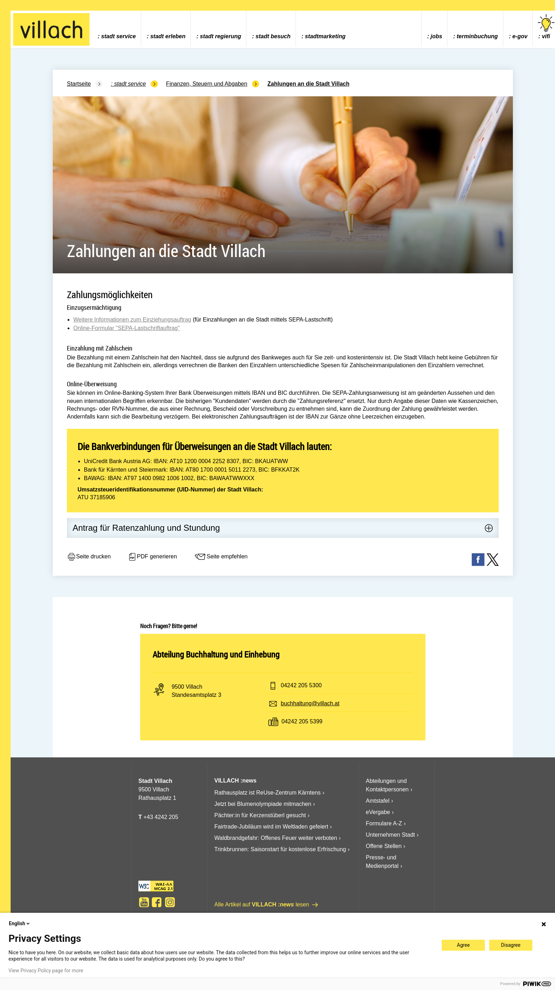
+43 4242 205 (160, 817)
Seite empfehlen (221, 557)
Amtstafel (378, 801)
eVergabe (378, 812)
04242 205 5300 (301, 685)
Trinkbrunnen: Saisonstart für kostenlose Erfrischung (280, 849)
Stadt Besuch (273, 36)
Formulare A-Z (384, 823)
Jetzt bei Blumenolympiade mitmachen (262, 804)
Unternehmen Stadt (390, 835)
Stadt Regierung (220, 36)
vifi (546, 26)
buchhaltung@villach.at (310, 703)
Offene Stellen (384, 846)
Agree (463, 945)
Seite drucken (89, 557)
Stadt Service (118, 36)
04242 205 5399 (301, 721)
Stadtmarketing (325, 36)
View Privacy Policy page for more (45, 970)
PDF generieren (152, 557)
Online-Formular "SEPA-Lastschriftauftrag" (126, 328)
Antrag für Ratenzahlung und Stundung (146, 528)
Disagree (511, 945)
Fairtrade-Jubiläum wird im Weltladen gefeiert (271, 827)
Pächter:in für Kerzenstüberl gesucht (260, 815)
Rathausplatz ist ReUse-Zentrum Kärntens (267, 793)
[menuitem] (116, 28)
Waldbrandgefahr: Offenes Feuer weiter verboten (275, 838)
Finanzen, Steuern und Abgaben (206, 84)
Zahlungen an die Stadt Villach (309, 84)
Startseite (79, 84)
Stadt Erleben (167, 36)
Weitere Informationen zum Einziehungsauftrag (132, 320)
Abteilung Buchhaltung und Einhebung (216, 654)
